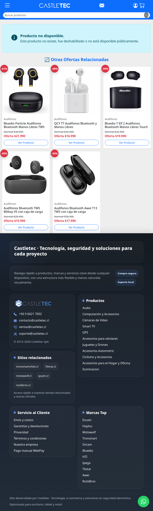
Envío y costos (23, 420)
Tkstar (86, 469)
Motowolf (89, 432)
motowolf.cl (23, 376)
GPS (85, 332)
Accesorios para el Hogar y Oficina (106, 363)
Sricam (87, 444)
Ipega (86, 463)
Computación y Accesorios (100, 314)
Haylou (87, 426)
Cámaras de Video (95, 320)
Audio (86, 308)
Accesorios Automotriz (98, 351)
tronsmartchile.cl (27, 366)
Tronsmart (89, 438)
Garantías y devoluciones (31, 426)
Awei (85, 475)
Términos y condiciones (30, 438)
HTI (84, 457)
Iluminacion (90, 369)
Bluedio (87, 451)
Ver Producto (26, 142)
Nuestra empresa (26, 444)
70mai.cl (50, 366)
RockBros (88, 481)
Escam (86, 420)
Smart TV (88, 326)
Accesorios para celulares (100, 339)
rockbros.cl (23, 385)
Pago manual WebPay (29, 451)
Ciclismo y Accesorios (97, 357)
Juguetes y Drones (95, 345)
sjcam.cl (43, 376)
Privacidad (21, 432)
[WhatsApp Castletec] (143, 501)
